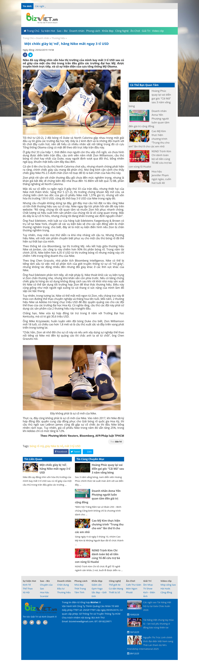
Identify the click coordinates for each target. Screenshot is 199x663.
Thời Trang (80, 588)
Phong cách (80, 580)
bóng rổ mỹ (37, 446)
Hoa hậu (44, 592)
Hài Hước (165, 588)
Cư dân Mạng (116, 588)
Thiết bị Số (114, 592)
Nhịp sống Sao (168, 584)
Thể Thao (28, 588)
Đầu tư (60, 588)
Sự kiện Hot (29, 580)
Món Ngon (131, 588)
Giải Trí (147, 580)
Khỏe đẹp (97, 580)
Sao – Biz (45, 580)
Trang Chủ (28, 38)
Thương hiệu (58, 38)
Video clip (165, 580)
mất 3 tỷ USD (72, 446)
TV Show (147, 588)
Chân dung (63, 584)
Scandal (44, 596)
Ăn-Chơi (130, 580)
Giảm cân (97, 584)
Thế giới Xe (114, 584)
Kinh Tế (27, 584)
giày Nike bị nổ (54, 446)
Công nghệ (115, 580)
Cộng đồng (166, 592)
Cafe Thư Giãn (133, 584)
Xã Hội (26, 592)
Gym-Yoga (97, 588)
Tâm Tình (79, 592)
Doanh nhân (42, 38)
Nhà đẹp (79, 584)
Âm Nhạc (148, 584)
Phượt (129, 592)
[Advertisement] (118, 17)
